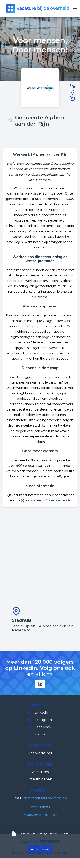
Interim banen (40, 779)
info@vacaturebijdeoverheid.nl (44, 798)
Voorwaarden (40, 806)
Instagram (40, 720)
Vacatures (40, 772)
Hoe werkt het (40, 753)
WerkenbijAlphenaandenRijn (51, 500)
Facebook (39, 727)
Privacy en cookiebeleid (40, 815)
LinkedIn (38, 712)
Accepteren (40, 849)
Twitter (37, 734)
